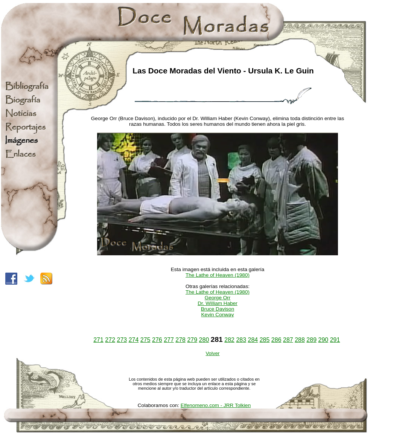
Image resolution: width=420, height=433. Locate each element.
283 (241, 340)
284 (253, 340)
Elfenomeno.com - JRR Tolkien (216, 405)
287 (288, 340)
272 (110, 340)
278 (180, 340)
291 (335, 340)
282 (229, 340)
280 (204, 340)
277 (169, 340)
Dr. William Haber (217, 303)
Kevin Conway (217, 314)
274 (134, 340)
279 (192, 340)
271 (98, 340)
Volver (212, 353)
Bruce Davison (217, 309)
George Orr (218, 297)
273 (122, 340)
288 (300, 340)
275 (145, 340)
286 (276, 340)
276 (157, 340)
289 (311, 340)
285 (265, 340)
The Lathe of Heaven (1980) (218, 275)
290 (323, 340)
